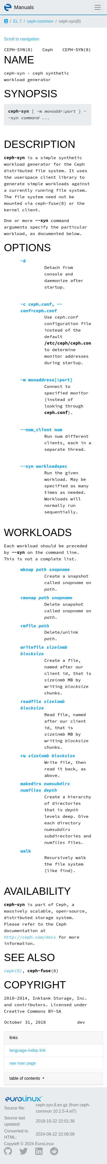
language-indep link (27, 1050)
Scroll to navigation (21, 39)
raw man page (22, 1063)
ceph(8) (13, 971)
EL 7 (17, 21)
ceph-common (40, 21)
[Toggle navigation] (97, 7)
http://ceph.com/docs (30, 937)
